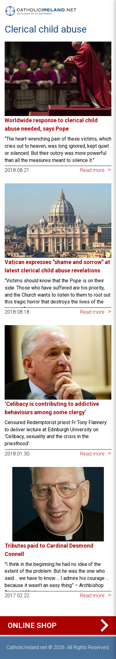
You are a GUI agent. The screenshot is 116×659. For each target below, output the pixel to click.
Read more (92, 170)
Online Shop (59, 625)
